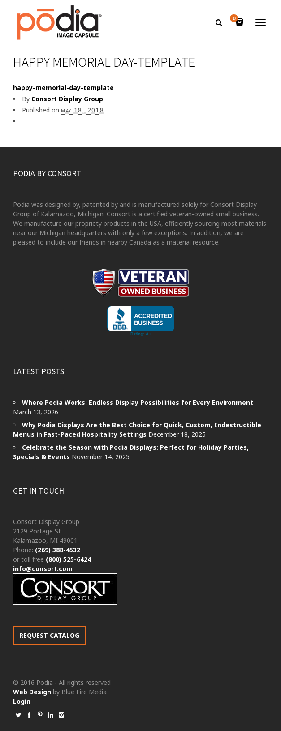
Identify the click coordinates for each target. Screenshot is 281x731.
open (261, 22)
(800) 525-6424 (68, 559)
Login (21, 701)
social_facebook (29, 715)
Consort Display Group (67, 99)
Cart (235, 19)
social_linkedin (50, 715)
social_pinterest (40, 715)
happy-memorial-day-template (63, 87)
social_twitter (18, 715)
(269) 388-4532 (57, 550)
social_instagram (61, 715)
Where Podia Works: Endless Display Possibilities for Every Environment (137, 402)
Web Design (32, 692)
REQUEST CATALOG (49, 635)
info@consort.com (43, 568)
